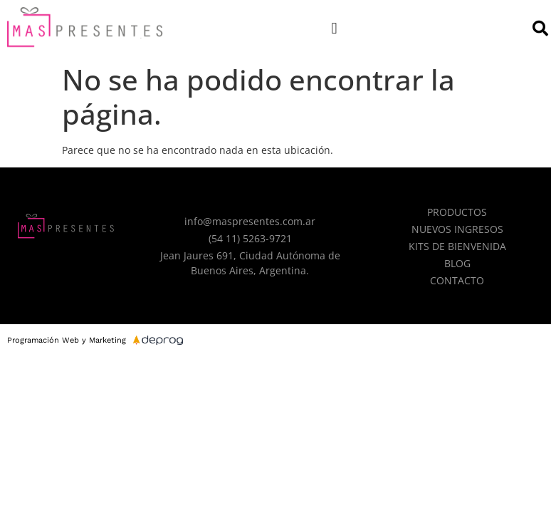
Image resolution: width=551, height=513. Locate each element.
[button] (334, 28)
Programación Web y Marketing (66, 340)
